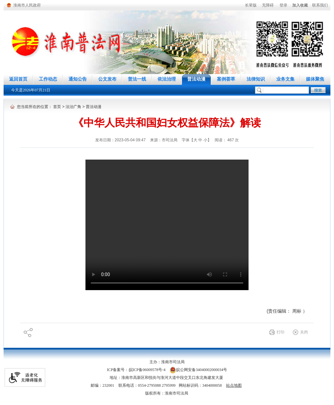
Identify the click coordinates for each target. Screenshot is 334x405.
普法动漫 (196, 79)
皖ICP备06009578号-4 (147, 369)
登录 (283, 5)
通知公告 (77, 79)
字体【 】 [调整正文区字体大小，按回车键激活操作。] (196, 140)
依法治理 (167, 79)
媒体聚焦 (315, 79)
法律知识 (256, 79)
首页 (57, 106)
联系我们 (320, 5)
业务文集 (285, 79)
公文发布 (107, 79)
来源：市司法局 (164, 140)
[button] (250, 5)
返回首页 (18, 79)
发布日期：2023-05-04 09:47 (121, 140)
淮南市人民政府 (27, 5)
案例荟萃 (226, 79)
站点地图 (234, 385)
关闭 (304, 332)
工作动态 (48, 79)
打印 (280, 332)
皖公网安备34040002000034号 (198, 369)
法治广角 (73, 106)
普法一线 (137, 79)
